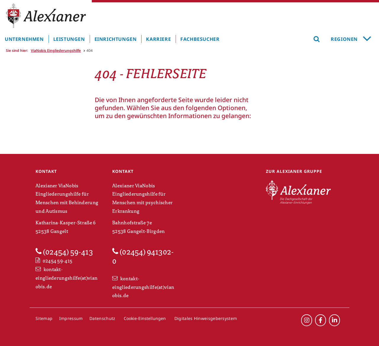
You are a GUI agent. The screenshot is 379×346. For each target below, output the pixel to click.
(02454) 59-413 (64, 252)
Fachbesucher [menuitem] (199, 39)
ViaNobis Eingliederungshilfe (56, 50)
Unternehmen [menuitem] (24, 39)
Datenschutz (102, 318)
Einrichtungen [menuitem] (115, 39)
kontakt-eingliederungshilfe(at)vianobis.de (66, 278)
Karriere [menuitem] (158, 39)
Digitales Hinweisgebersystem (205, 318)
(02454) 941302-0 (143, 256)
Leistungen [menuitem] (69, 39)
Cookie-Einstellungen (145, 318)
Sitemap (44, 318)
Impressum (71, 318)
